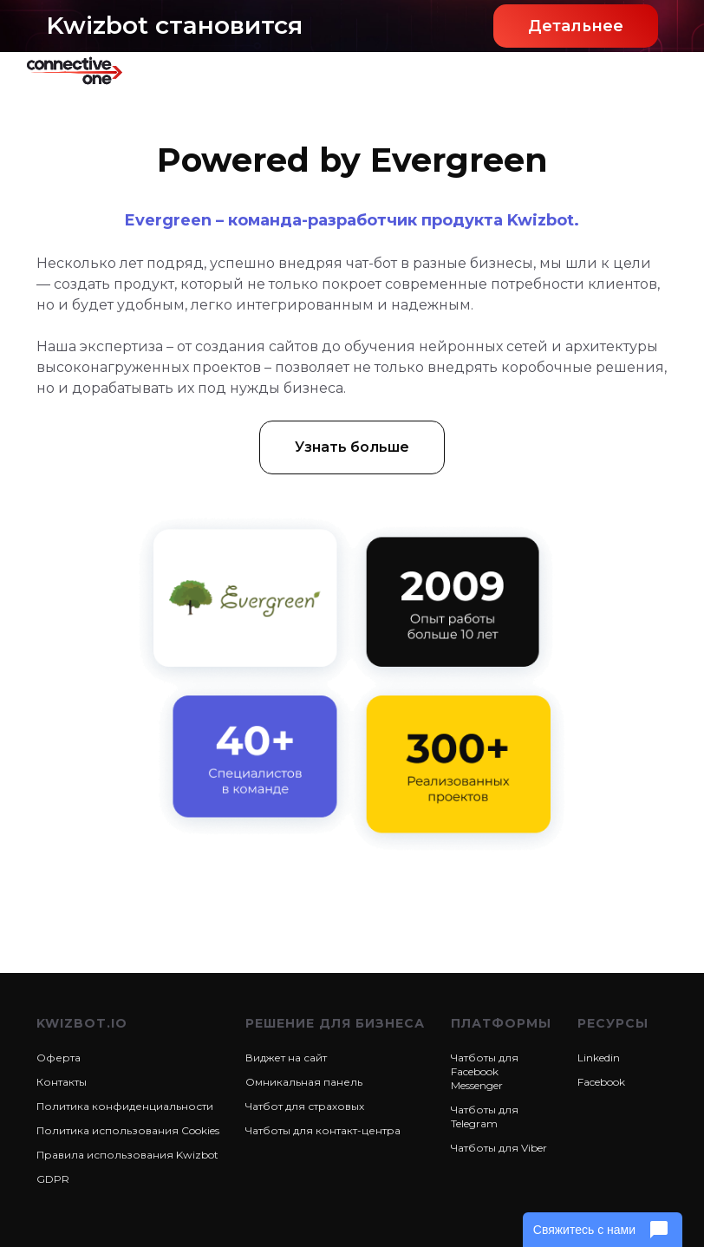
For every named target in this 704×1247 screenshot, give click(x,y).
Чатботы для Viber (499, 1147)
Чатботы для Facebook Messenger (484, 1071)
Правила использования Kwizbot (127, 1154)
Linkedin (598, 1057)
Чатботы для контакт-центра (323, 1130)
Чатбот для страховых (304, 1106)
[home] (86, 70)
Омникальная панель (303, 1081)
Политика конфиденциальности (124, 1106)
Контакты (61, 1081)
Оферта (58, 1057)
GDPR (52, 1178)
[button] (653, 70)
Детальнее (575, 26)
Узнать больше (352, 447)
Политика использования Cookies (127, 1130)
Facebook (601, 1081)
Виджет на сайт (286, 1057)
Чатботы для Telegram (484, 1116)
